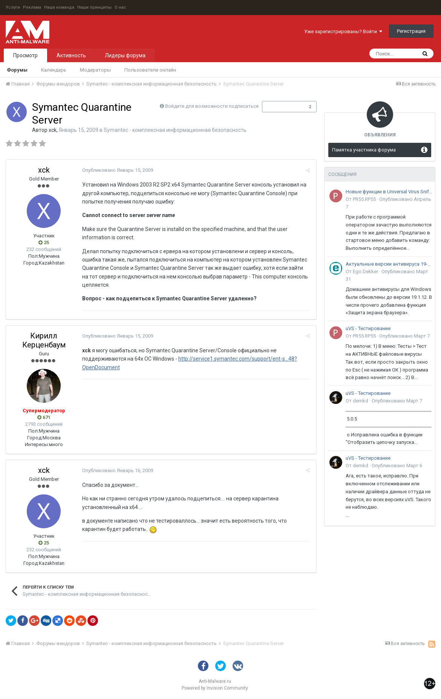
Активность (71, 55)
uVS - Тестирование (368, 328)
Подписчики (281, 106)
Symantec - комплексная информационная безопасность (175, 130)
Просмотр (25, 55)
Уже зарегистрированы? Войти (343, 31)
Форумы (17, 70)
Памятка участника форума (364, 150)
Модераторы (95, 70)
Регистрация (411, 31)
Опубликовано (116, 170)
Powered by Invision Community (215, 688)
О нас (120, 7)
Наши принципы (94, 7)
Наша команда (59, 7)
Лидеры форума (125, 55)
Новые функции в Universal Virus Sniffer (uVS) (389, 191)
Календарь (53, 70)
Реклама (32, 7)
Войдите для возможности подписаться (212, 106)
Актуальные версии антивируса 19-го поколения (389, 264)
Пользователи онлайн (150, 70)
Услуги (13, 7)
